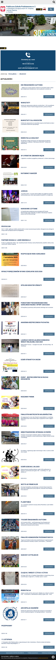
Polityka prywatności (33, 653)
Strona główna (12, 74)
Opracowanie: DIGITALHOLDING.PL (15, 653)
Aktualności (22, 74)
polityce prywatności (43, 658)
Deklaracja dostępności (48, 653)
